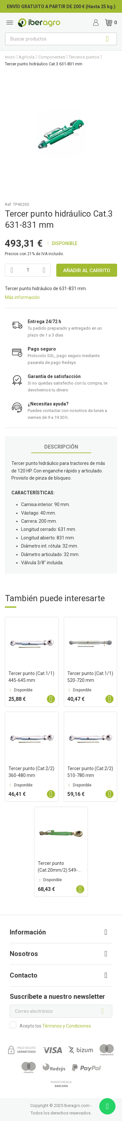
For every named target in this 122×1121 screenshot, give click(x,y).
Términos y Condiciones (66, 1026)
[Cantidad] (28, 270)
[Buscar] (61, 38)
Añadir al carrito (86, 270)
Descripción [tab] (61, 447)
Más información (22, 297)
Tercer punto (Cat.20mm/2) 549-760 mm (58, 870)
